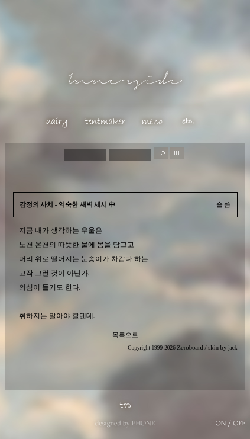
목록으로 (125, 335)
